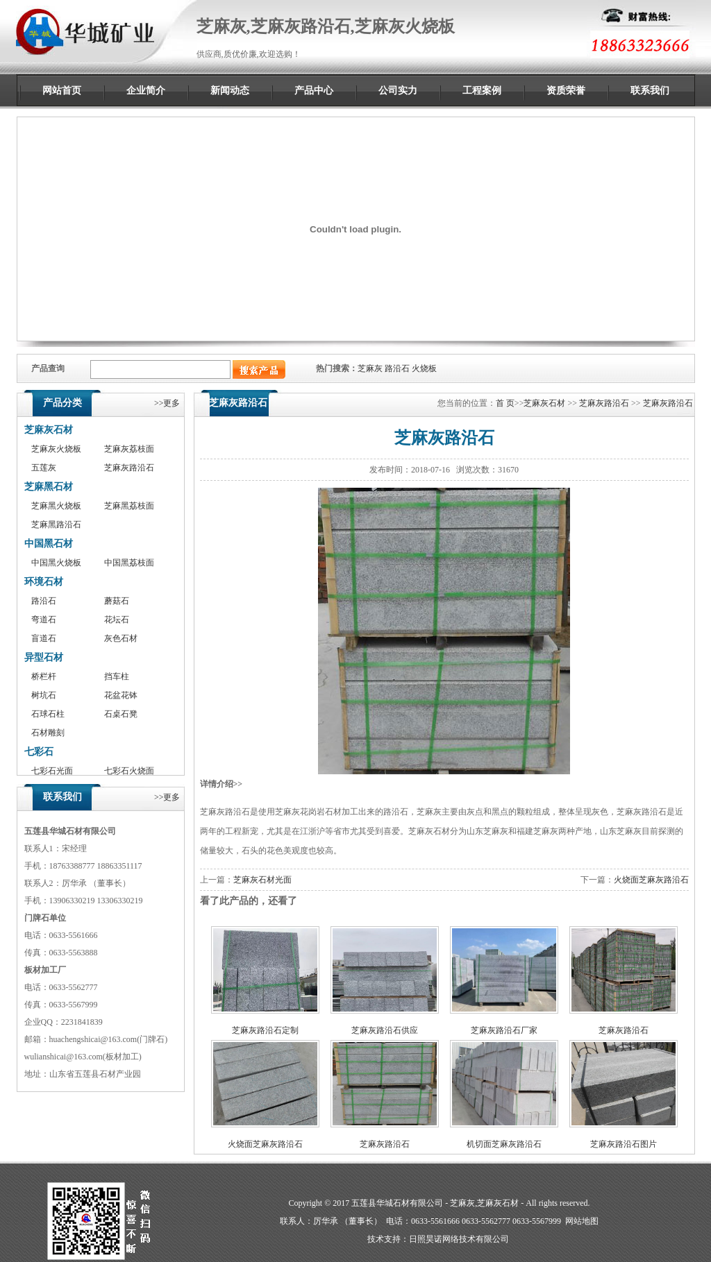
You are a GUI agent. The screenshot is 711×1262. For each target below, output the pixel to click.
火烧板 (424, 368)
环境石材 (43, 582)
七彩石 (38, 752)
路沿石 (397, 368)
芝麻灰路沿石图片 (623, 1144)
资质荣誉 (565, 90)
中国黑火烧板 (56, 563)
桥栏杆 (43, 676)
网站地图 (582, 1221)
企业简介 (145, 90)
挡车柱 (116, 676)
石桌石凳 (120, 714)
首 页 (505, 403)
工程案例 (481, 90)
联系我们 (649, 90)
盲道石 (43, 638)
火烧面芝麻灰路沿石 (651, 880)
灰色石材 (120, 638)
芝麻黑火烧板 (56, 506)
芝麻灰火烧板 (56, 449)
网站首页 (61, 90)
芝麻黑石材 (48, 486)
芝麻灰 (370, 368)
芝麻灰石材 (48, 430)
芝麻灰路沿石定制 (265, 1030)
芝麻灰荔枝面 (129, 449)
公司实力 (397, 90)
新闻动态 (229, 90)
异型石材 (43, 657)
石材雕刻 (48, 732)
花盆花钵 (120, 695)
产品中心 (313, 90)
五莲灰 (43, 467)
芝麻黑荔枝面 (129, 506)
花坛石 (116, 619)
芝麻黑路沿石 (56, 524)
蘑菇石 (116, 601)
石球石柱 (48, 714)
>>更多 (167, 403)
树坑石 (43, 695)
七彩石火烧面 (129, 771)
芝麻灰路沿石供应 (384, 1030)
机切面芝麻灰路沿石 (504, 1144)
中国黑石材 (48, 543)
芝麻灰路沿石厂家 (504, 1030)
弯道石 (43, 619)
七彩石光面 (52, 771)
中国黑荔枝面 (129, 563)
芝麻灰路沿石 (129, 467)
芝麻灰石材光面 (262, 880)
